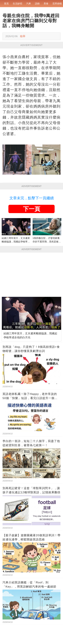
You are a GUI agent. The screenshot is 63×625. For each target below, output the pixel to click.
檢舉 (22, 36)
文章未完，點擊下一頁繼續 (31, 198)
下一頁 (31, 209)
